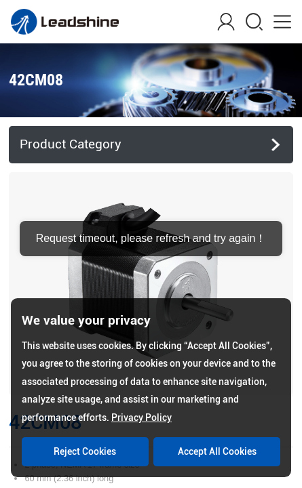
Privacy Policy (141, 417)
